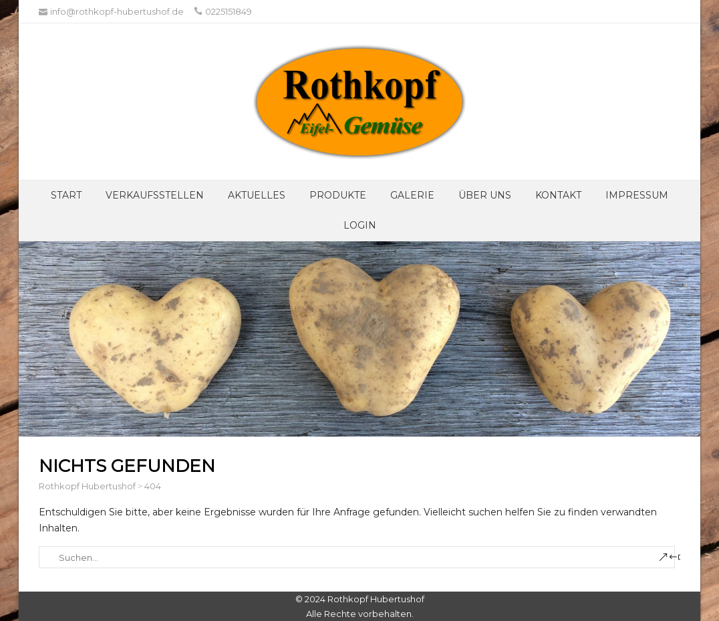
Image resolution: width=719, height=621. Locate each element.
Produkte (337, 195)
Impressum (636, 195)
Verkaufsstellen (155, 195)
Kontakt (558, 195)
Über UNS (484, 195)
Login (359, 225)
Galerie (412, 195)
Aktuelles (256, 195)
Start (66, 195)
